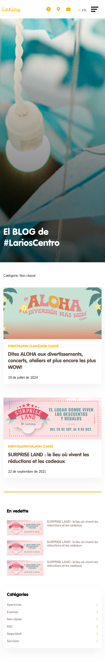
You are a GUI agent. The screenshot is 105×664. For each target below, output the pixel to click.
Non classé (30, 346)
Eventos (14, 346)
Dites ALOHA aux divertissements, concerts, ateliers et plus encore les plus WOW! (52, 361)
